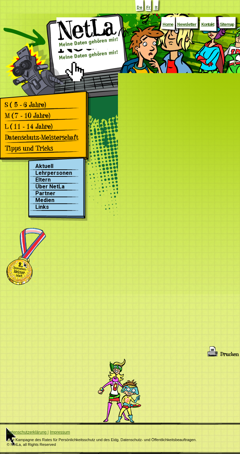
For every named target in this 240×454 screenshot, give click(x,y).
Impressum (60, 432)
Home (167, 24)
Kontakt (207, 24)
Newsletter (186, 24)
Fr (148, 7)
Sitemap (227, 24)
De (139, 7)
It (156, 7)
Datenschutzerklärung (27, 432)
